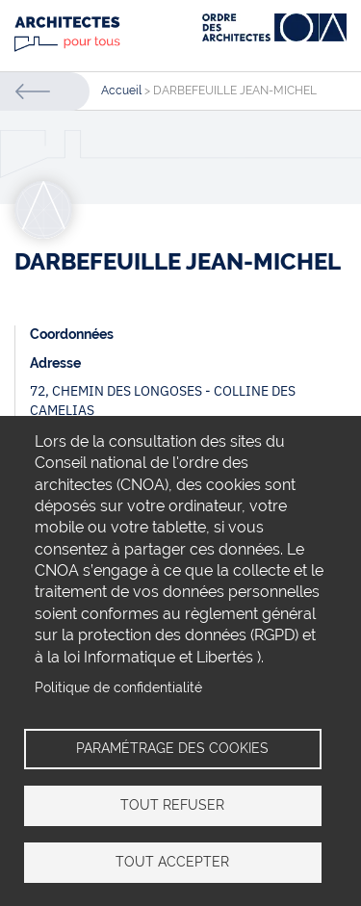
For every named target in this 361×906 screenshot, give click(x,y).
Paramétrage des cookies (172, 748)
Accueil (121, 90)
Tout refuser (172, 805)
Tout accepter (172, 861)
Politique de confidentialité (118, 687)
